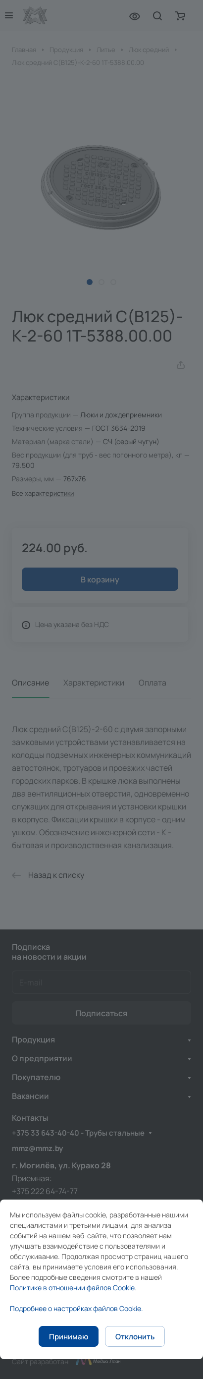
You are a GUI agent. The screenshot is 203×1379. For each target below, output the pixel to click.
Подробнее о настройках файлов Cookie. (76, 1308)
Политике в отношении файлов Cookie (72, 1287)
